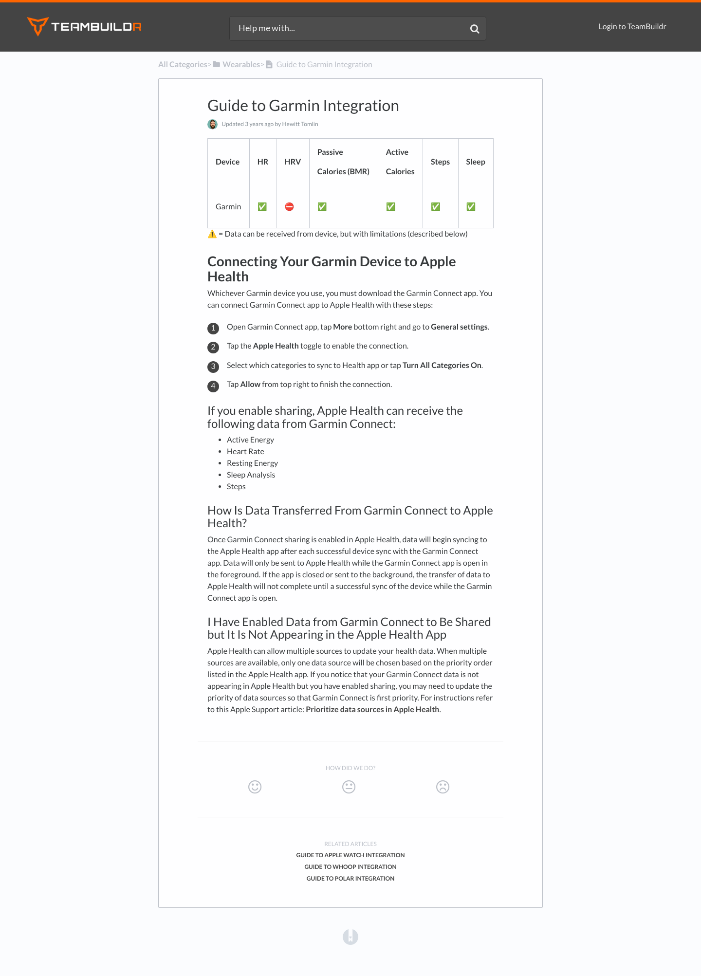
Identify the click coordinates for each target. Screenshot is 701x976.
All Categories (182, 64)
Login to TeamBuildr (632, 26)
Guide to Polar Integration (351, 878)
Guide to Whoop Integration (350, 866)
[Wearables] (236, 64)
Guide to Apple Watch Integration (350, 855)
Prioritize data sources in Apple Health (372, 709)
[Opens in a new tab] (350, 936)
